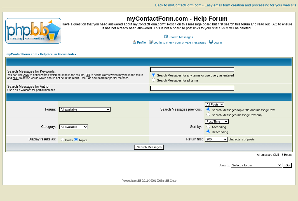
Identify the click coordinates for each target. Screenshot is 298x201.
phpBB (137, 180)
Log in (215, 42)
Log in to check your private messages (177, 42)
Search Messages (178, 37)
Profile (139, 42)
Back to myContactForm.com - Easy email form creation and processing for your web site (226, 5)
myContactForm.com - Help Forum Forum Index (41, 54)
